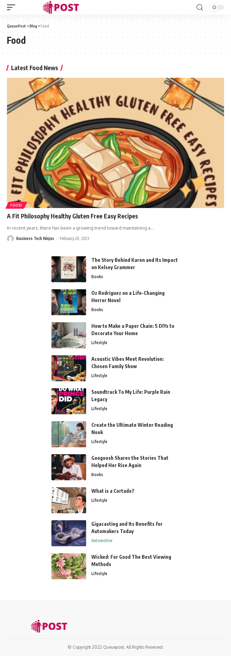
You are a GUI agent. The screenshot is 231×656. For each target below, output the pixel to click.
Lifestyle (99, 342)
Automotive (102, 540)
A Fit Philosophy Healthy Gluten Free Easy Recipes (72, 216)
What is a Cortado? (112, 491)
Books (97, 276)
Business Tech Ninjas (35, 238)
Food (16, 205)
